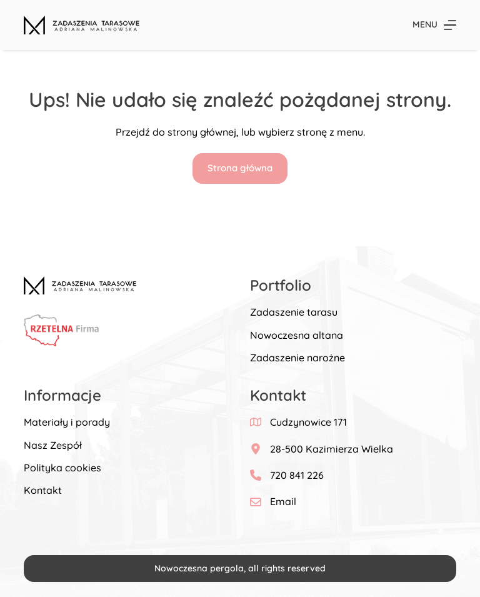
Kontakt (43, 490)
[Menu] (434, 25)
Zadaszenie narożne (297, 357)
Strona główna (240, 168)
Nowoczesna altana (296, 335)
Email (283, 501)
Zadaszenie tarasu (294, 312)
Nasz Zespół (53, 445)
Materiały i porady (67, 422)
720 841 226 (297, 475)
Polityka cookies (62, 467)
